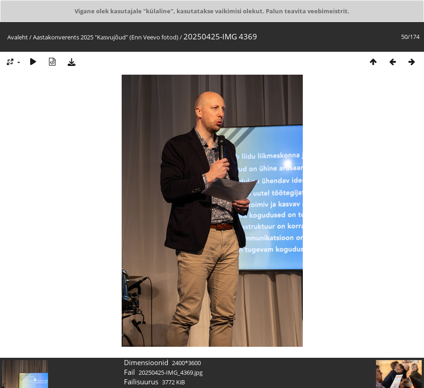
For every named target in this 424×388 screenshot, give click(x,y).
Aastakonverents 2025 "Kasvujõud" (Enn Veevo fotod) (105, 37)
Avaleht (17, 37)
